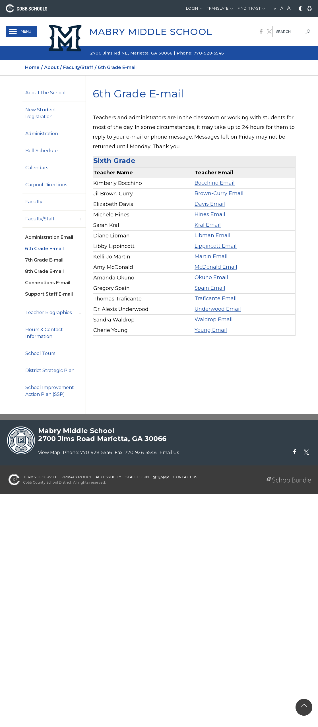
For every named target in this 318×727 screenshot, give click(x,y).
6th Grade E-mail (44, 248)
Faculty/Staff (40, 219)
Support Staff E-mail (49, 294)
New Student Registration (40, 113)
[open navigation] (21, 31)
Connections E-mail (47, 282)
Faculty (33, 201)
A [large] (289, 8)
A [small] (275, 9)
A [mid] (281, 8)
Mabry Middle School (150, 31)
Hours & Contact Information (44, 333)
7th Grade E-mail (44, 260)
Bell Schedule (41, 150)
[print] (309, 9)
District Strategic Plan (50, 370)
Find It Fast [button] (249, 8)
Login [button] (192, 8)
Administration (41, 133)
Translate (217, 8)
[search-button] (307, 32)
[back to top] (304, 707)
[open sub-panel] (80, 219)
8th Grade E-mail (44, 271)
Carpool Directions (46, 184)
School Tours (40, 353)
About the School (45, 92)
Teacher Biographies (48, 312)
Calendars (36, 167)
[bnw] (301, 9)
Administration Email (49, 237)
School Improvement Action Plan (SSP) (49, 391)
